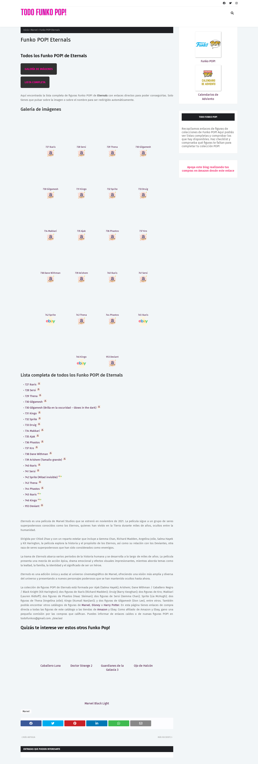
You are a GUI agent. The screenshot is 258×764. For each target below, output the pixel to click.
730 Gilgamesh (36, 401)
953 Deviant (34, 506)
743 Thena (33, 483)
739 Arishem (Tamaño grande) (45, 459)
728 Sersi (32, 390)
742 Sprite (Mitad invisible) (43, 477)
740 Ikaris (33, 465)
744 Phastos (34, 488)
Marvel (34, 30)
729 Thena (33, 396)
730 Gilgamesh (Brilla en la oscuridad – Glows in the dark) (63, 407)
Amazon (102, 609)
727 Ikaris (33, 384)
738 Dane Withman (38, 454)
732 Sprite (33, 419)
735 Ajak (32, 436)
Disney (96, 605)
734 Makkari (34, 430)
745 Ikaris (33, 494)
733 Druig (33, 425)
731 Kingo (33, 413)
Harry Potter (111, 605)
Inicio (26, 30)
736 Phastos (34, 442)
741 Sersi (32, 471)
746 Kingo (33, 500)
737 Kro (31, 448)
